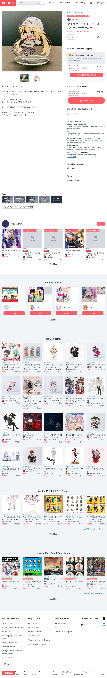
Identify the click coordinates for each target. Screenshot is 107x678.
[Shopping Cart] (91, 3)
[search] (39, 2)
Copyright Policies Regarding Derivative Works (12, 652)
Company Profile (18, 673)
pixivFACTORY (71, 157)
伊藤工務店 (16, 224)
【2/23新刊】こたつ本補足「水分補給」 (31, 254)
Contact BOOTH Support (63, 632)
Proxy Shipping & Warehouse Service (12, 637)
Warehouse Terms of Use (37, 673)
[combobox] (29, 3)
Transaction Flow (34, 636)
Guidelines (48, 672)
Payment (73, 168)
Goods (69, 12)
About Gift (73, 114)
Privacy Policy (55, 673)
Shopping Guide (33, 627)
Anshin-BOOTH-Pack (84, 140)
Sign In (51, 3)
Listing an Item (7, 623)
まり (38, 307)
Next (60, 41)
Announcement (60, 623)
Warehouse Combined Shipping (39, 640)
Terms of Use (26, 673)
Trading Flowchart (76, 164)
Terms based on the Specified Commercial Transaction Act (86, 673)
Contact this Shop (73, 180)
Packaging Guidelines (9, 642)
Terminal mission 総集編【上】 (73, 251)
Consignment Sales (8, 646)
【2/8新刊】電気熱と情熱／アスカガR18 (53, 254)
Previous (3, 41)
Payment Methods (34, 632)
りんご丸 (92, 307)
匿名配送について (8, 632)
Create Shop (80, 3)
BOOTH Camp (7, 657)
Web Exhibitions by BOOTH (37, 644)
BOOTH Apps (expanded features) (13, 627)
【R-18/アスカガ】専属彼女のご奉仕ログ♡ (95, 254)
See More (53, 322)
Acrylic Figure (80, 12)
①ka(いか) (66, 307)
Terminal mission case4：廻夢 (11, 251)
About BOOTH (65, 3)
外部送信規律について (66, 673)
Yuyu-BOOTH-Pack (97, 140)
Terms (69, 176)
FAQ (56, 627)
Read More (77, 60)
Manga (4, 248)
